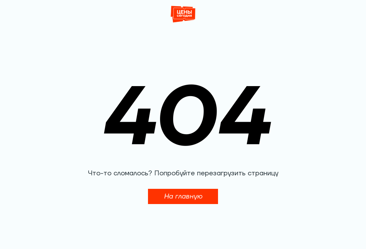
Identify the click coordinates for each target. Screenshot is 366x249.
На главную (183, 196)
